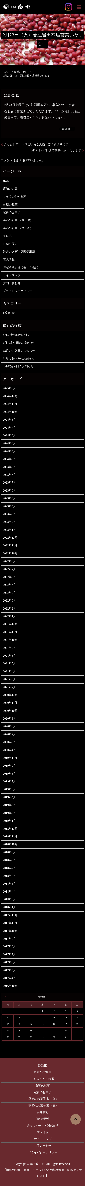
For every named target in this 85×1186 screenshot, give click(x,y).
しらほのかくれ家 (14, 196)
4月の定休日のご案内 (17, 335)
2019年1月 (9, 820)
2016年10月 (10, 985)
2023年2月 (9, 521)
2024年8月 (9, 419)
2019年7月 (9, 781)
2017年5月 (9, 970)
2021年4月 (9, 671)
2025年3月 (9, 388)
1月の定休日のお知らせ (18, 342)
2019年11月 (10, 757)
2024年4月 (9, 451)
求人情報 (9, 259)
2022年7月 (9, 569)
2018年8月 (9, 860)
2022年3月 (9, 600)
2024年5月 (9, 443)
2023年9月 (9, 467)
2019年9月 (9, 765)
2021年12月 (10, 624)
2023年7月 (9, 482)
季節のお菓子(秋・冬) (17, 228)
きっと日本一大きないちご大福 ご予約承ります (36, 144)
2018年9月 (9, 852)
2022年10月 (10, 553)
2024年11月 (10, 403)
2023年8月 (9, 474)
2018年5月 (9, 883)
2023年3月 (9, 514)
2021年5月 (9, 663)
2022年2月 (9, 608)
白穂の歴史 (10, 243)
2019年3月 (9, 805)
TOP (5, 71)
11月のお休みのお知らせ (19, 358)
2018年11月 (10, 836)
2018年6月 (9, 875)
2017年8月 (9, 946)
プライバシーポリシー (17, 291)
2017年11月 (10, 923)
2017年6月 (9, 962)
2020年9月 (9, 718)
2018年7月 (9, 868)
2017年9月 (9, 938)
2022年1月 (9, 616)
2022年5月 (9, 584)
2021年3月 (9, 679)
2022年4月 (9, 592)
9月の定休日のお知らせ (18, 366)
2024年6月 (9, 435)
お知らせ (20, 71)
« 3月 (6, 996)
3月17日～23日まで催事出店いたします (55, 150)
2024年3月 (9, 459)
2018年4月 (9, 891)
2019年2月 (9, 813)
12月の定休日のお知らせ (19, 350)
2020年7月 (9, 734)
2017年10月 (10, 931)
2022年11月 (10, 545)
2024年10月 (10, 411)
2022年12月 (10, 537)
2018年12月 (10, 828)
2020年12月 (10, 695)
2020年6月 (9, 742)
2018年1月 (9, 907)
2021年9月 (9, 647)
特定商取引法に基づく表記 (20, 267)
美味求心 (9, 235)
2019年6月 (9, 789)
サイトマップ (11, 275)
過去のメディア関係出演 (19, 251)
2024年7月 (9, 427)
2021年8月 (9, 655)
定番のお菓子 (11, 212)
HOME (7, 180)
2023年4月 (9, 506)
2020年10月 (10, 710)
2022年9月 (9, 561)
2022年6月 (9, 577)
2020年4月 (9, 750)
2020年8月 (9, 726)
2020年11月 (10, 702)
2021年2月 (9, 687)
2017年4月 (9, 978)
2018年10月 (10, 844)
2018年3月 (9, 899)
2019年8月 (9, 773)
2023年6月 (9, 490)
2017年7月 (9, 954)
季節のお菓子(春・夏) (17, 220)
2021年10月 (10, 639)
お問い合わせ (11, 283)
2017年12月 (10, 915)
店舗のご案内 (11, 188)
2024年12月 (10, 396)
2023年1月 (9, 529)
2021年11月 (10, 632)
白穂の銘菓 (10, 204)
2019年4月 (9, 797)
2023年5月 (9, 498)
